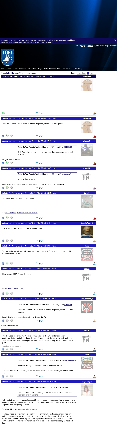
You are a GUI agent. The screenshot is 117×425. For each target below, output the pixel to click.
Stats (59, 69)
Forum (15, 69)
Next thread (31, 73)
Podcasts (73, 69)
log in (83, 46)
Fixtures (52, 69)
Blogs (40, 69)
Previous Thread (18, 73)
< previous (81, 73)
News (9, 69)
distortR (86, 168)
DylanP (87, 193)
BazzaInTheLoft (87, 223)
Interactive (32, 69)
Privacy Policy (49, 42)
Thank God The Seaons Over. (14, 288)
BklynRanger (87, 381)
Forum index (5, 73)
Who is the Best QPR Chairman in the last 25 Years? (21, 213)
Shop (80, 69)
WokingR (86, 141)
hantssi (86, 330)
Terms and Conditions (66, 40)
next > (93, 73)
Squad (65, 69)
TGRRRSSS (87, 76)
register (90, 46)
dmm (87, 246)
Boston (86, 268)
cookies (41, 40)
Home (3, 69)
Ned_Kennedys (87, 299)
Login (3, 325)
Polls (46, 69)
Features (22, 69)
